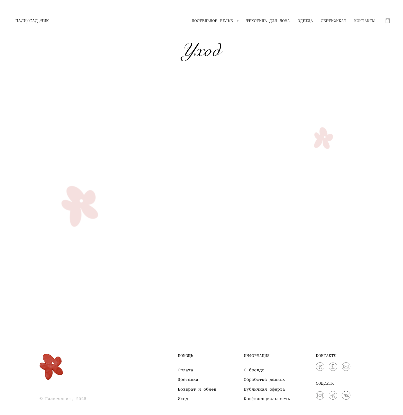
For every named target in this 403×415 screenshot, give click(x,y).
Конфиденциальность (267, 399)
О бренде (254, 370)
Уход (183, 399)
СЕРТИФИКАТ (333, 21)
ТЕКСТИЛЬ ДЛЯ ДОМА (268, 21)
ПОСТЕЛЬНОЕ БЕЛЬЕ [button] (213, 21)
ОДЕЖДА (305, 21)
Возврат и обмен (197, 389)
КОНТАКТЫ (364, 21)
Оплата (185, 370)
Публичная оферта (264, 389)
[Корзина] (387, 21)
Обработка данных (264, 379)
